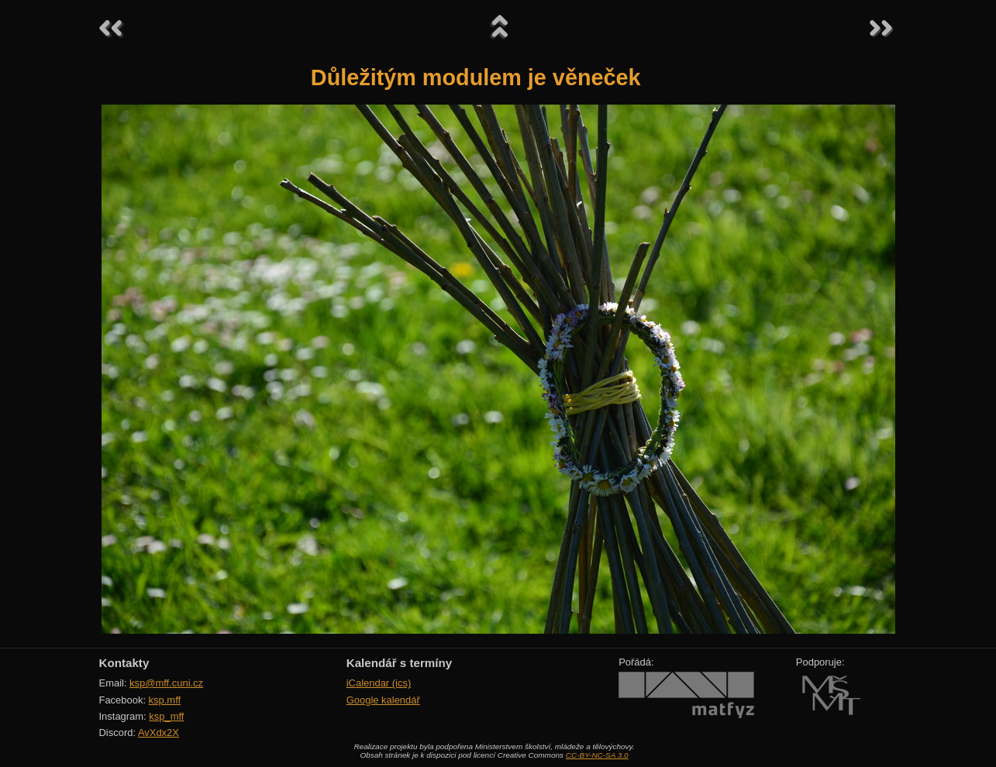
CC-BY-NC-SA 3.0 (597, 755)
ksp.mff (165, 700)
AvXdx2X (158, 732)
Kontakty (124, 662)
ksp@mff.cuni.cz (166, 683)
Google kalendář (383, 700)
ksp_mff (166, 716)
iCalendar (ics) (379, 683)
